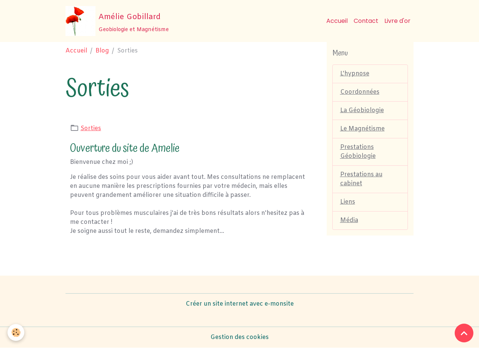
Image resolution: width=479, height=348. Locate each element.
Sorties (90, 128)
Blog (102, 51)
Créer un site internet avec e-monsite (240, 304)
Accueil (337, 20)
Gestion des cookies (239, 337)
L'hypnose (354, 74)
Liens (347, 202)
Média (349, 220)
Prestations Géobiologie (358, 151)
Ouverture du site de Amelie (125, 148)
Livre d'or (397, 20)
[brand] (117, 21)
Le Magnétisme (362, 129)
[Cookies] (15, 332)
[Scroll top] (464, 333)
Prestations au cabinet (361, 179)
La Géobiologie (362, 110)
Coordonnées (359, 92)
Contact (366, 20)
